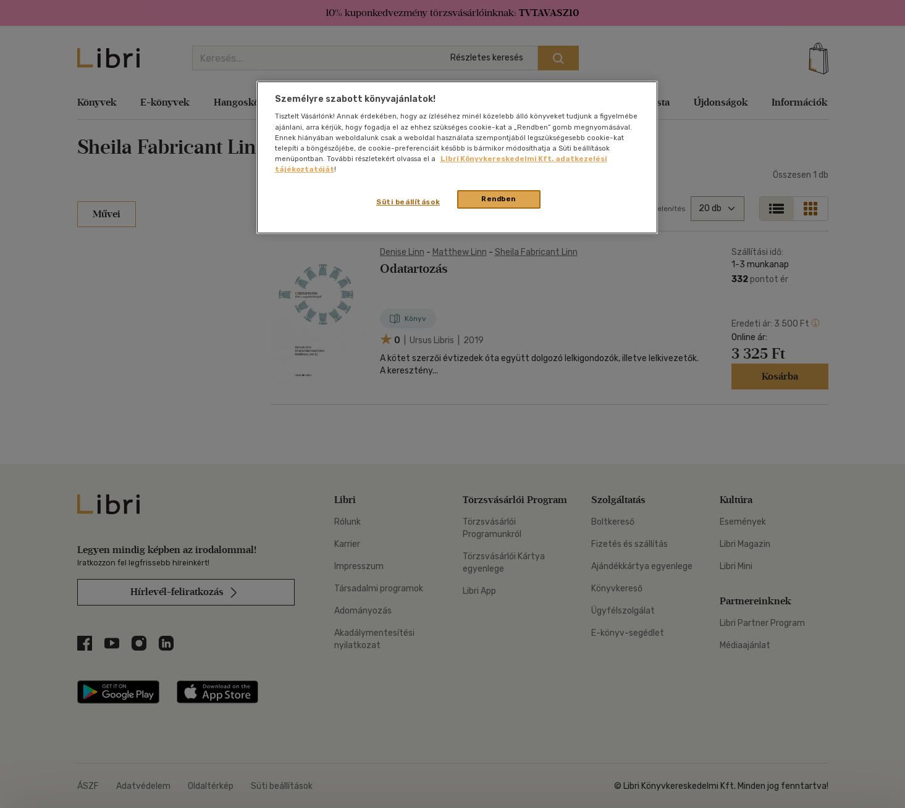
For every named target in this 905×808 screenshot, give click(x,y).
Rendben (498, 198)
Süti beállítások (408, 202)
